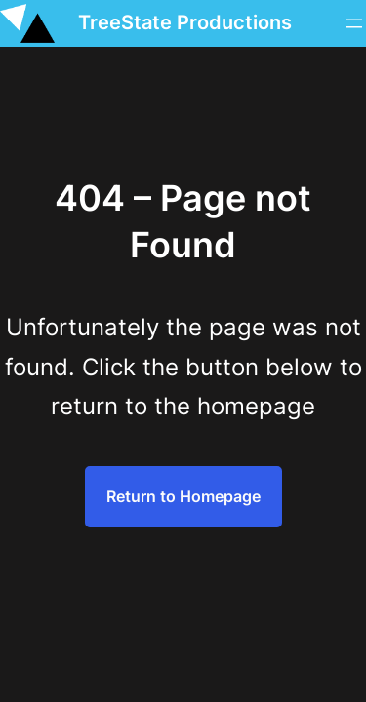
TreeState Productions (185, 22)
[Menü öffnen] (354, 23)
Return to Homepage (183, 496)
